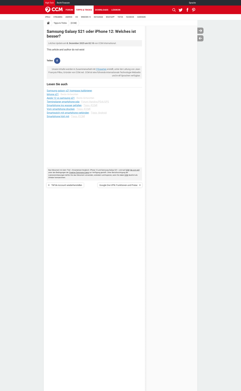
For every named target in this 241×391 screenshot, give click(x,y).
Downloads (101, 10)
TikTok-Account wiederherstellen (66, 185)
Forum (69, 10)
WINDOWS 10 (86, 17)
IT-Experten (101, 69)
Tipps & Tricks (84, 10)
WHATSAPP (110, 17)
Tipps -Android (99, 112)
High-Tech (49, 3)
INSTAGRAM (98, 17)
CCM (127, 170)
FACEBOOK (130, 17)
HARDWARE (141, 17)
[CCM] (74, 23)
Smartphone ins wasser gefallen (64, 105)
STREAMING (57, 17)
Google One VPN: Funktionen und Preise (118, 185)
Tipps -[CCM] (90, 105)
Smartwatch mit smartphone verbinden (68, 112)
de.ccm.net (134, 170)
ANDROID (68, 17)
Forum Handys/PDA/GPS (95, 101)
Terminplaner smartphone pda (63, 101)
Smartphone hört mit (58, 116)
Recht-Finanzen (63, 3)
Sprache (192, 3)
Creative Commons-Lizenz (79, 173)
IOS (76, 17)
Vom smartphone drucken (61, 109)
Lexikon (115, 10)
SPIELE (47, 17)
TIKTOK (120, 17)
